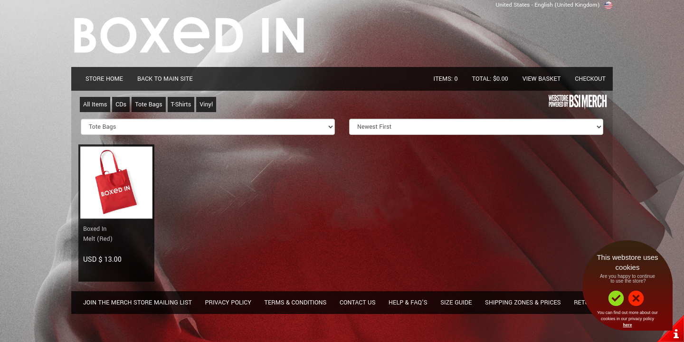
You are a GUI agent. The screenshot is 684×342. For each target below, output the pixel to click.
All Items (95, 104)
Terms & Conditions (296, 302)
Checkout (590, 79)
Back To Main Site (165, 79)
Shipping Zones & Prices (523, 302)
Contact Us (358, 302)
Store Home (104, 79)
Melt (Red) (98, 239)
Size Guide (456, 302)
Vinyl (206, 104)
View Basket (541, 79)
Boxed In (95, 229)
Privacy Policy (228, 302)
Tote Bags (148, 104)
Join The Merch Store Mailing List (137, 302)
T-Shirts (181, 104)
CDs (120, 104)
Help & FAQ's (408, 302)
